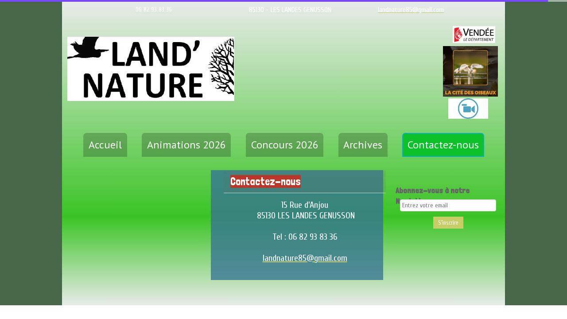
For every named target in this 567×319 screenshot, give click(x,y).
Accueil (105, 145)
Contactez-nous (443, 145)
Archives (362, 145)
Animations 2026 (186, 145)
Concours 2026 (284, 145)
